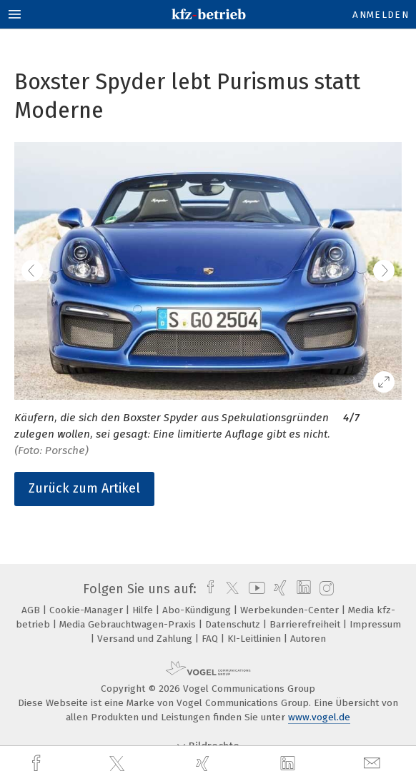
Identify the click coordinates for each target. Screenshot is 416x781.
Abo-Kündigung (198, 610)
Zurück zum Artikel (84, 488)
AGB (32, 610)
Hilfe (144, 610)
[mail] (374, 763)
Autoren (308, 639)
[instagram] (325, 589)
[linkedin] (289, 764)
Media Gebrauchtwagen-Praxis (129, 624)
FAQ (211, 639)
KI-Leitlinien (255, 639)
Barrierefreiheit (306, 624)
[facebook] (38, 763)
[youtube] (254, 589)
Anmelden (380, 15)
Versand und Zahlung (146, 639)
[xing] (204, 763)
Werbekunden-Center (291, 610)
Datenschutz (234, 624)
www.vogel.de (319, 717)
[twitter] (118, 764)
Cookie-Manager (87, 610)
